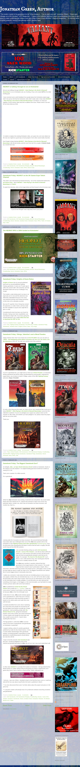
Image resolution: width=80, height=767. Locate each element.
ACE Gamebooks (20, 77)
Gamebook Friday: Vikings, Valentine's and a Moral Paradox (24, 334)
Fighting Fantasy (43, 376)
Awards (12, 79)
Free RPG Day (29, 324)
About (11, 77)
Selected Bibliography (64, 77)
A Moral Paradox (38, 372)
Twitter (11, 700)
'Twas (8, 452)
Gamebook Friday (42, 324)
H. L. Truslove (20, 588)
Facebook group (29, 543)
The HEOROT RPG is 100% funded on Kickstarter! (20, 230)
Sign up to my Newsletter (48, 77)
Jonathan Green (24, 220)
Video (7, 222)
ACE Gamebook (42, 550)
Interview (17, 220)
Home (5, 77)
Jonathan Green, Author (27, 9)
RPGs (25, 167)
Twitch (14, 184)
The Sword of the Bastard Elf (35, 557)
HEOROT (13, 667)
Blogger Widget (67, 702)
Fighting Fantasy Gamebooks (17, 324)
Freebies (35, 324)
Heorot (12, 167)
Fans (8, 324)
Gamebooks (6, 326)
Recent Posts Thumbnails (61, 702)
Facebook (10, 698)
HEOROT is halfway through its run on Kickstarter (21, 87)
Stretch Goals (31, 167)
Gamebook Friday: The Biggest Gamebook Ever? (20, 463)
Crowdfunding (6, 167)
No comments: (26, 164)
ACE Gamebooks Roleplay (23, 165)
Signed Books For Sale (23, 79)
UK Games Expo (8, 182)
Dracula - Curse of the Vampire (25, 551)
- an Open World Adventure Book (21, 467)
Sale (17, 455)
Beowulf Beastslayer (40, 165)
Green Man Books (33, 77)
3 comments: (25, 695)
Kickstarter (17, 167)
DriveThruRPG (32, 337)
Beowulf (32, 165)
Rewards (41, 698)
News (21, 167)
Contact (5, 79)
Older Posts (47, 705)
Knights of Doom (8, 282)
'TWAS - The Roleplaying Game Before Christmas (17, 339)
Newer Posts (7, 705)
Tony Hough (34, 326)
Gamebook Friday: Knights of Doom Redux (18, 279)
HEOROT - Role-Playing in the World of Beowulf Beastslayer (24, 411)
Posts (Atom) (13, 708)
